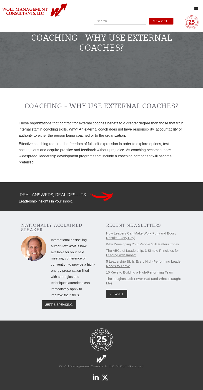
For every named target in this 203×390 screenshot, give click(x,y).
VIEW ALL (117, 294)
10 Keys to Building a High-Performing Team (139, 272)
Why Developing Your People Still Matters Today (142, 244)
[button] (196, 8)
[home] (34, 10)
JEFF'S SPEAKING (59, 304)
